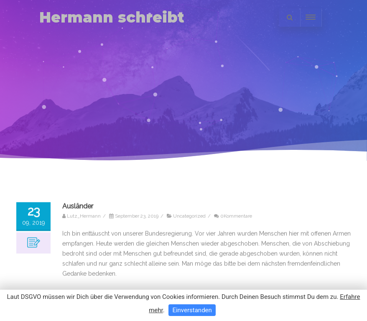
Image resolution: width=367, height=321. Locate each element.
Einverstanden (192, 310)
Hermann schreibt (111, 17)
